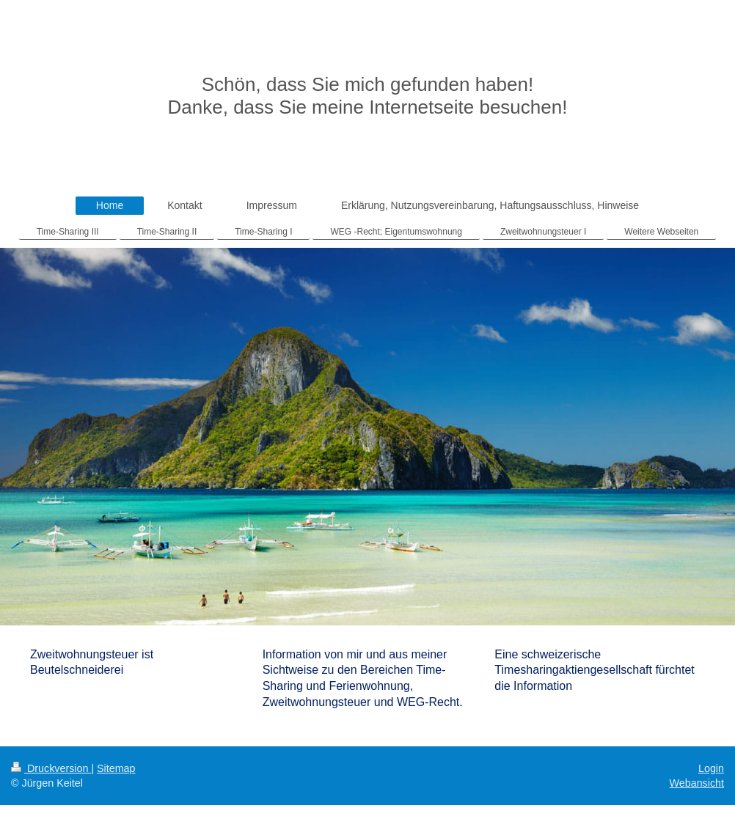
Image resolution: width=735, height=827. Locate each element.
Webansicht (697, 783)
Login (711, 768)
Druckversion (51, 768)
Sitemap (116, 768)
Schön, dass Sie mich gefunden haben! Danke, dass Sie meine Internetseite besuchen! (368, 95)
